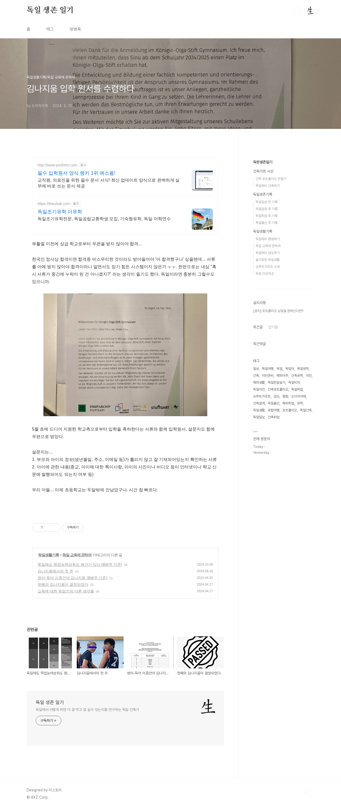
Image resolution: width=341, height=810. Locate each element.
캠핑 (285, 556)
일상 (256, 528)
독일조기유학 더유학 (60, 211)
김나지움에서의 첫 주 (55, 571)
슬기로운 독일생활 (267, 420)
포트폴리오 (289, 570)
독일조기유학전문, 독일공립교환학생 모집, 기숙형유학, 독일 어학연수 (104, 218)
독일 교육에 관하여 (77, 555)
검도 (276, 556)
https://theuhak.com (54, 204)
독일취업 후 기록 (266, 376)
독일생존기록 (262, 354)
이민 (309, 535)
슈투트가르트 (262, 556)
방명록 (75, 29)
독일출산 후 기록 (266, 382)
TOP (310, 792)
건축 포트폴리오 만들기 (270, 339)
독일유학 (303, 528)
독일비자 (294, 542)
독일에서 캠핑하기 (267, 399)
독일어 (289, 528)
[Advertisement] (283, 234)
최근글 (258, 487)
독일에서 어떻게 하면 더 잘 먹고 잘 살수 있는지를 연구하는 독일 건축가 (87, 709)
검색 (298, 11)
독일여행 (268, 528)
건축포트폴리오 (278, 549)
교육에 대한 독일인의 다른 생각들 (66, 591)
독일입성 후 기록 (266, 369)
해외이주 (282, 535)
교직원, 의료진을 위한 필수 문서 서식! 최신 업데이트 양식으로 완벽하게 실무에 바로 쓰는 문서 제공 (109, 183)
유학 (300, 563)
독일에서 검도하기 (267, 413)
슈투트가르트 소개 (267, 426)
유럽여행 (273, 570)
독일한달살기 (276, 542)
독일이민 (259, 549)
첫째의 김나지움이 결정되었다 (63, 584)
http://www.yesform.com (57, 165)
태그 (50, 29)
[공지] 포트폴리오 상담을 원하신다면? (278, 471)
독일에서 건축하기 (267, 345)
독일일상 (259, 577)
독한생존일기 (262, 322)
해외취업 (288, 563)
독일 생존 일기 (50, 10)
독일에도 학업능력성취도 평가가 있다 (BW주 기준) (80, 564)
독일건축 (306, 570)
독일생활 (259, 570)
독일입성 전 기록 (266, 362)
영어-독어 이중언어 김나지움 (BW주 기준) (72, 578)
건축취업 (273, 577)
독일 (279, 528)
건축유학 (297, 535)
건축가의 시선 (263, 331)
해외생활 (259, 542)
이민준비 (268, 535)
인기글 (273, 487)
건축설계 (259, 563)
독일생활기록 (48, 555)
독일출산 (273, 563)
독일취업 (297, 549)
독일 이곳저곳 (264, 433)
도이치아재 (298, 556)
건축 (256, 535)
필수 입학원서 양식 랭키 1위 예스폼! (76, 173)
